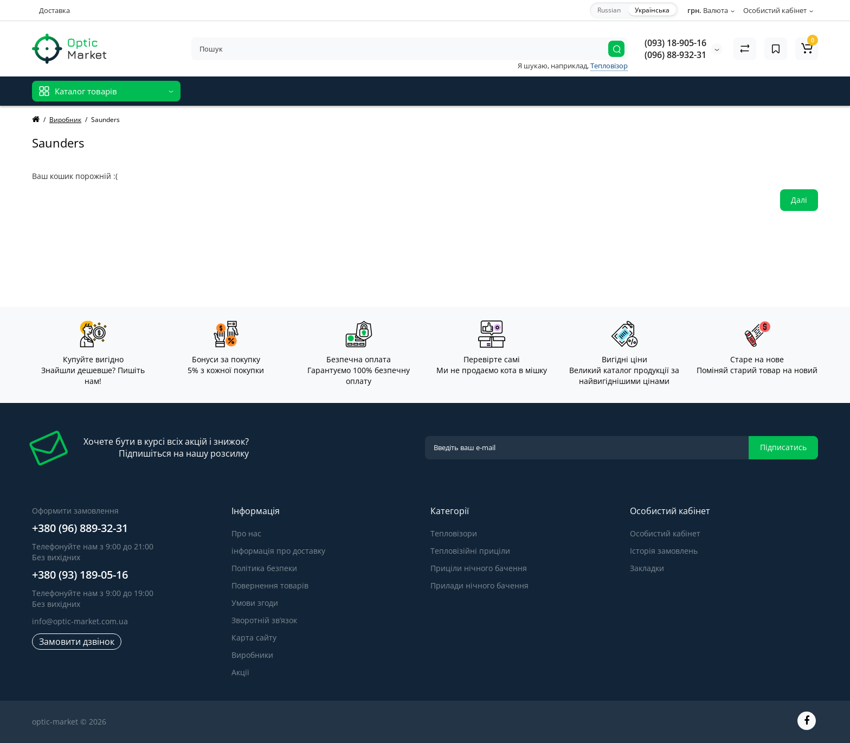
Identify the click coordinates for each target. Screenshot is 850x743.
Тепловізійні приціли (470, 551)
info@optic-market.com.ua (80, 621)
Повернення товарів (269, 585)
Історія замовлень (664, 551)
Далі (799, 200)
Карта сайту (253, 637)
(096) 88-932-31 (675, 55)
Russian (609, 10)
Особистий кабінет (665, 533)
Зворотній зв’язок (264, 620)
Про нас (246, 533)
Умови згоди (254, 603)
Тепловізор (609, 66)
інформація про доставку (278, 551)
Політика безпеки (264, 568)
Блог (365, 91)
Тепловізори (453, 533)
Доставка (54, 10)
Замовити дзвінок (76, 642)
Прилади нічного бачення (479, 585)
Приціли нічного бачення (478, 568)
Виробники (252, 655)
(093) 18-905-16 (675, 43)
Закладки (647, 568)
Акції (240, 672)
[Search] (616, 49)
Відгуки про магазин (229, 91)
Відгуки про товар (312, 91)
